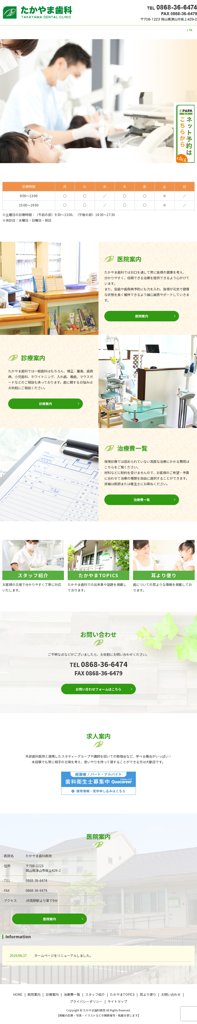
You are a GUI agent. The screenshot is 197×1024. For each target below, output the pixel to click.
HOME (22, 29)
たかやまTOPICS (117, 29)
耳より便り (141, 29)
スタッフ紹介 (92, 29)
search (180, 29)
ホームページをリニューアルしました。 (63, 952)
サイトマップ (117, 998)
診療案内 (53, 29)
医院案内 (36, 29)
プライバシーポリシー (86, 998)
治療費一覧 (71, 29)
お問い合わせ (162, 29)
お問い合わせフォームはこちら (98, 685)
